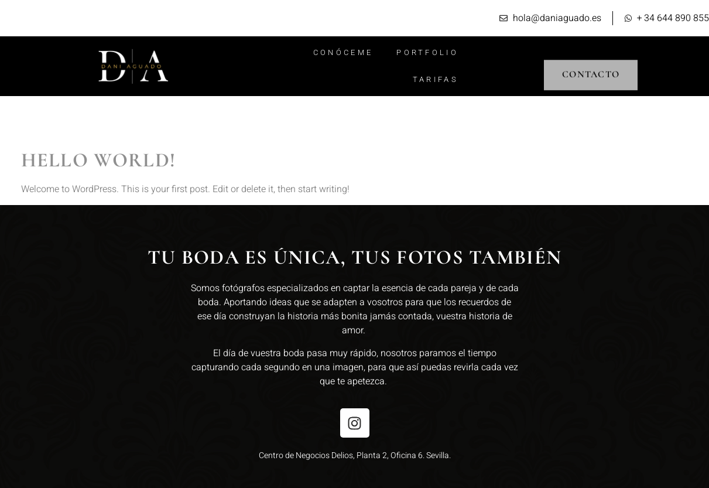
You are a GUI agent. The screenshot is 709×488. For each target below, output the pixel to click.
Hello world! (98, 160)
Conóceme (343, 52)
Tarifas (435, 79)
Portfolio (427, 52)
